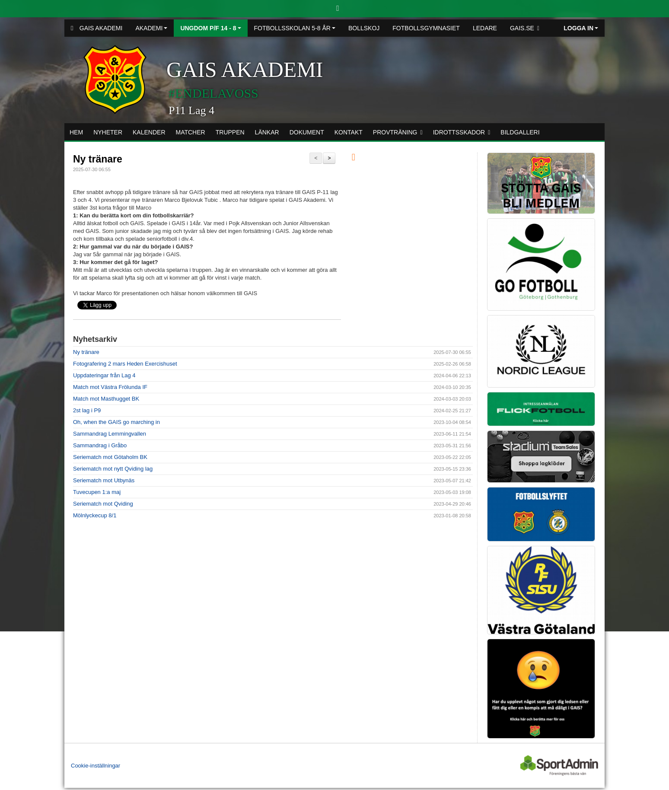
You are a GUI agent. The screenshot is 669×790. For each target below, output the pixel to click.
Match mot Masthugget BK (106, 398)
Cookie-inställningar (95, 765)
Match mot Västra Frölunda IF (110, 387)
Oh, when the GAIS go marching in (116, 422)
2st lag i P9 (87, 410)
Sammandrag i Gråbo (100, 445)
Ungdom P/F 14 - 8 (210, 28)
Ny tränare (97, 159)
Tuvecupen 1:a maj (97, 492)
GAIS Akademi (96, 28)
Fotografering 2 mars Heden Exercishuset (125, 363)
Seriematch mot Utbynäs (103, 480)
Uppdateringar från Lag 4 (104, 375)
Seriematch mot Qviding (103, 503)
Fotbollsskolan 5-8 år (294, 28)
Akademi (151, 28)
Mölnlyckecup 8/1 (94, 515)
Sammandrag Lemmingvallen (109, 433)
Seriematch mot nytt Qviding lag (113, 468)
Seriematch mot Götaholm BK (110, 457)
